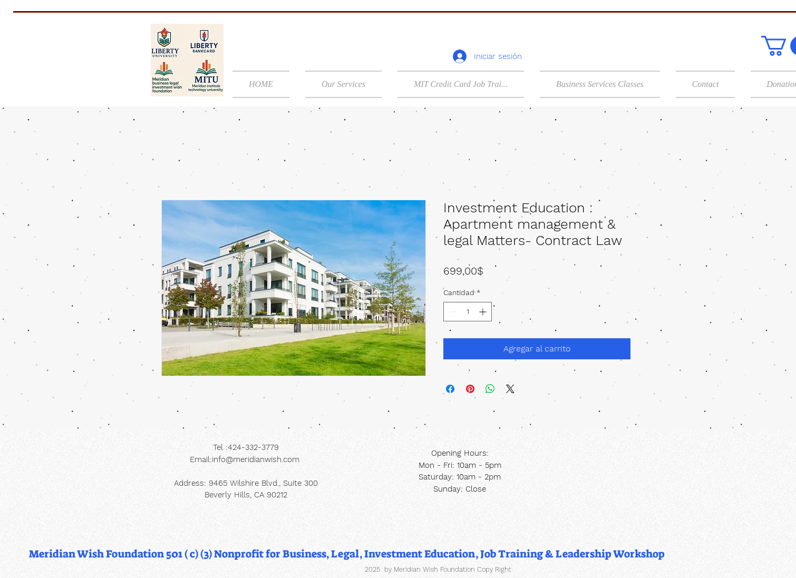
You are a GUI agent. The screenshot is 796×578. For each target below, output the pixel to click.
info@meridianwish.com (255, 459)
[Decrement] (451, 311)
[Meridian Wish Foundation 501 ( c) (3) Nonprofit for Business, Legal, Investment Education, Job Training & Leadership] (347, 553)
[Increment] (483, 311)
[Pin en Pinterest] (470, 389)
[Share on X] (510, 389)
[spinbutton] (467, 311)
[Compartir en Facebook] (450, 389)
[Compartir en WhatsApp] (490, 389)
